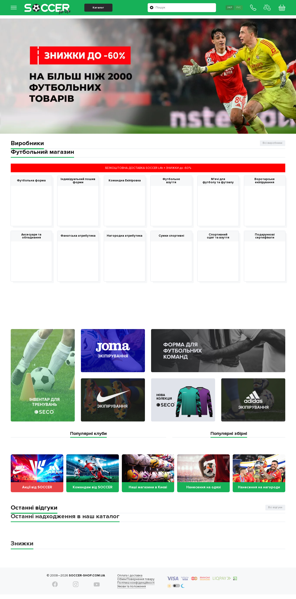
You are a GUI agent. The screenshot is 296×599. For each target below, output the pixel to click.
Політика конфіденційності (130, 586)
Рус (236, 9)
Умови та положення (126, 590)
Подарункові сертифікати (265, 237)
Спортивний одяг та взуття (218, 237)
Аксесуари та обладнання (31, 237)
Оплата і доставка (124, 579)
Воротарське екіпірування (264, 181)
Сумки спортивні (171, 236)
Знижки (22, 547)
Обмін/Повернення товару (130, 582)
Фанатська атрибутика (78, 236)
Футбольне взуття (171, 181)
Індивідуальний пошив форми (78, 181)
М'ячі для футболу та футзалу (218, 181)
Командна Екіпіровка (125, 180)
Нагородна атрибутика (124, 236)
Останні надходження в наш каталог (65, 520)
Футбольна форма (31, 180)
